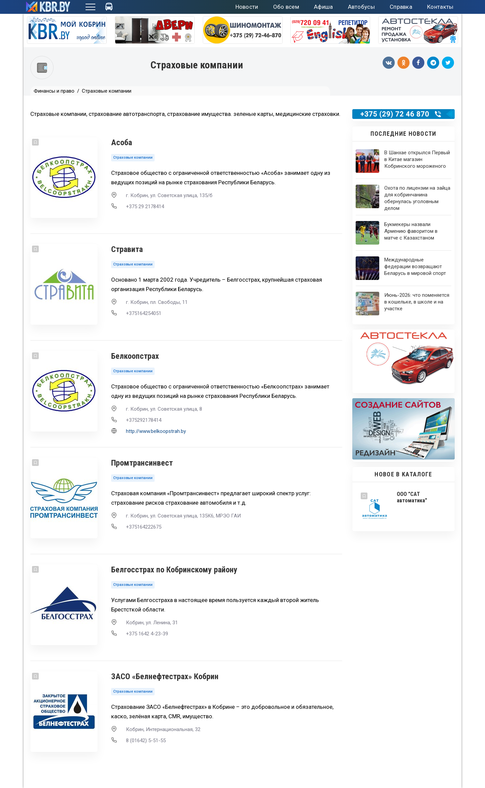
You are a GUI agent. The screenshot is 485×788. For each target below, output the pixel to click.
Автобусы (361, 6)
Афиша (323, 6)
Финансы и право (54, 91)
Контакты (440, 6)
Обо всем (286, 6)
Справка (401, 6)
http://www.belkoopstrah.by (156, 431)
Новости (246, 6)
